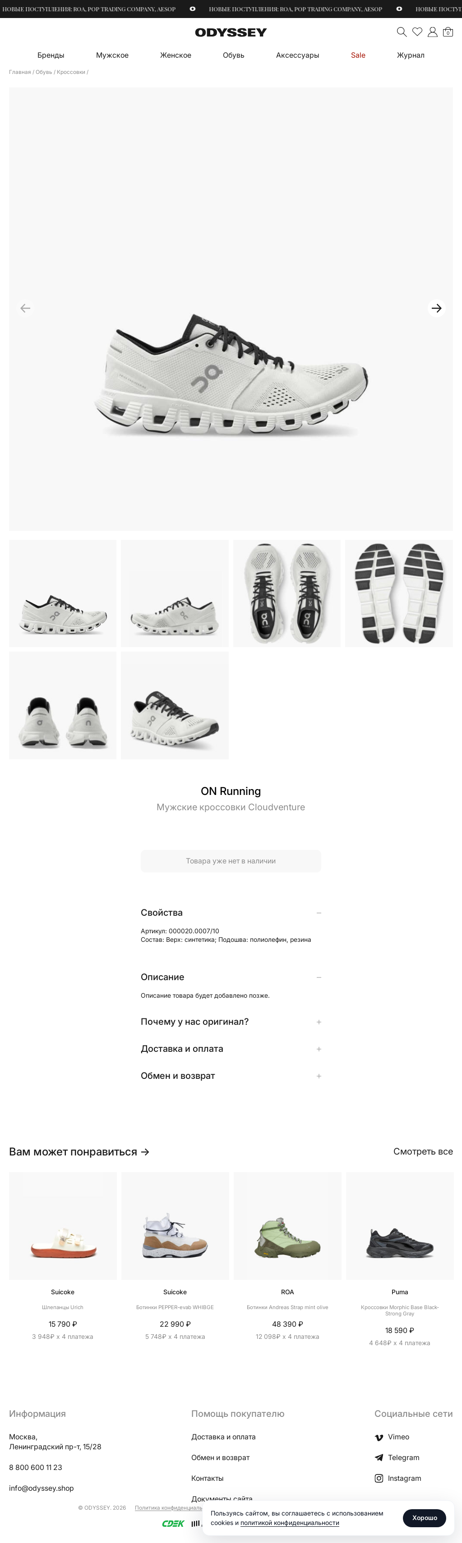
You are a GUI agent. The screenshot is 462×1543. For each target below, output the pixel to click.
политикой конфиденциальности (289, 1522)
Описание (163, 977)
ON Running (231, 791)
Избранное (417, 32)
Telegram (397, 1457)
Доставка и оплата (182, 1049)
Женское (175, 55)
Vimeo (391, 1437)
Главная (20, 71)
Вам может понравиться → (79, 1151)
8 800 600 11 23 (35, 1467)
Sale (358, 55)
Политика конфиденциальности (176, 1507)
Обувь (234, 55)
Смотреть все (423, 1151)
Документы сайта (222, 1499)
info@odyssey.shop (41, 1488)
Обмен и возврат (178, 1076)
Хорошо (424, 1517)
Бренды (51, 55)
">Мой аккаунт (433, 32)
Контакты (207, 1478)
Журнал (411, 55)
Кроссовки (71, 71)
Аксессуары (297, 55)
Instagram (397, 1478)
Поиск (402, 32)
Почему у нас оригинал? (195, 1022)
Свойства (162, 913)
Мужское (112, 55)
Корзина (448, 33)
